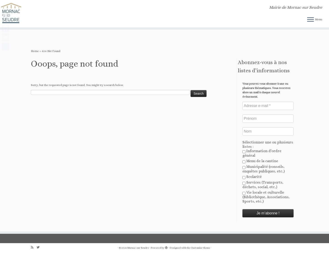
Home (35, 51)
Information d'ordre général (261, 153)
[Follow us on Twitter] (39, 247)
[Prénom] (268, 118)
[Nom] (268, 131)
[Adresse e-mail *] (268, 106)
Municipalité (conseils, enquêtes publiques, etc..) (263, 168)
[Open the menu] (310, 19)
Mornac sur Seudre (138, 247)
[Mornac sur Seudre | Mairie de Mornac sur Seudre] (38, 13)
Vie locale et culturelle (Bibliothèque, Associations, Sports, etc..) (265, 196)
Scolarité (252, 176)
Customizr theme (200, 247)
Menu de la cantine (260, 161)
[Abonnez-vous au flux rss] (34, 247)
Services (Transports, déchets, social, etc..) (262, 184)
